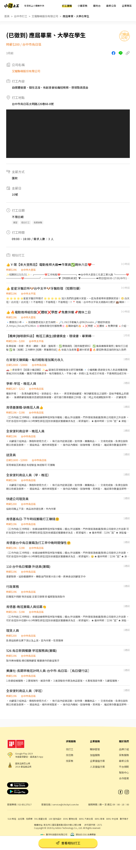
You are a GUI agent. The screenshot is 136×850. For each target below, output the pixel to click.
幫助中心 (124, 772)
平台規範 (124, 766)
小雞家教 (82, 5)
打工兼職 (67, 5)
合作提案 (124, 778)
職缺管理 (95, 749)
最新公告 (111, 5)
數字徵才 (124, 818)
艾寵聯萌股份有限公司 (45, 16)
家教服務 (124, 755)
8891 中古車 (112, 818)
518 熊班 (12, 818)
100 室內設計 (55, 818)
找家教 (69, 761)
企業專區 (127, 5)
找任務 (69, 755)
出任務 (21, 818)
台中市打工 (20, 16)
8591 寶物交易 (70, 818)
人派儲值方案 (97, 766)
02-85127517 (25, 804)
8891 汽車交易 (86, 818)
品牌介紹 (124, 749)
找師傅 (29, 818)
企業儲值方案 (97, 761)
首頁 (7, 16)
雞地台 (97, 5)
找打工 (69, 749)
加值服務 (95, 755)
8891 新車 (99, 818)
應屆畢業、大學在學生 (76, 16)
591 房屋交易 (40, 818)
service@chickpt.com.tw (65, 804)
